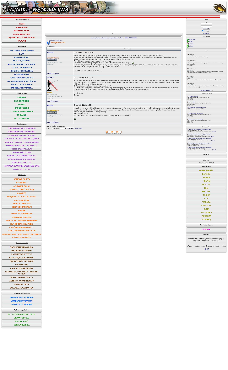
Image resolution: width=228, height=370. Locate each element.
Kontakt (190, 41)
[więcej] (214, 131)
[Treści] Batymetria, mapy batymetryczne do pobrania (200, 138)
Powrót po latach (192, 102)
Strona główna (192, 39)
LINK (206, 249)
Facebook (191, 46)
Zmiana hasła (206, 33)
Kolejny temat (59, 40)
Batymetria (191, 45)
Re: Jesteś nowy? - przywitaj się (195, 113)
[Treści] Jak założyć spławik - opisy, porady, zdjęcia (199, 129)
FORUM (191, 43)
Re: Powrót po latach (193, 96)
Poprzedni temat (51, 40)
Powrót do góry (53, 73)
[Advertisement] (114, 25)
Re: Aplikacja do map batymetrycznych (197, 107)
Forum (121, 38)
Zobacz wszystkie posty (205, 90)
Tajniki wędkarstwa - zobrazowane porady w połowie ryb (105, 38)
